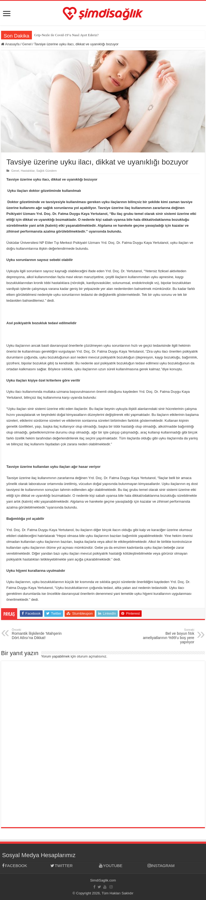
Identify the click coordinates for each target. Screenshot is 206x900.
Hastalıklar (28, 170)
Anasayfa (10, 44)
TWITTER (61, 865)
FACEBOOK (14, 865)
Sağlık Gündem (46, 170)
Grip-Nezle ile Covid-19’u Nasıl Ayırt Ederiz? (66, 35)
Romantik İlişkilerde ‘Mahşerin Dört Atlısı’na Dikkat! (39, 634)
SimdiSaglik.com (103, 880)
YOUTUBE (110, 865)
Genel (27, 44)
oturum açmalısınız (91, 656)
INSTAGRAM (161, 865)
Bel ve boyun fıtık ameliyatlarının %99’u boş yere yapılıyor (166, 636)
